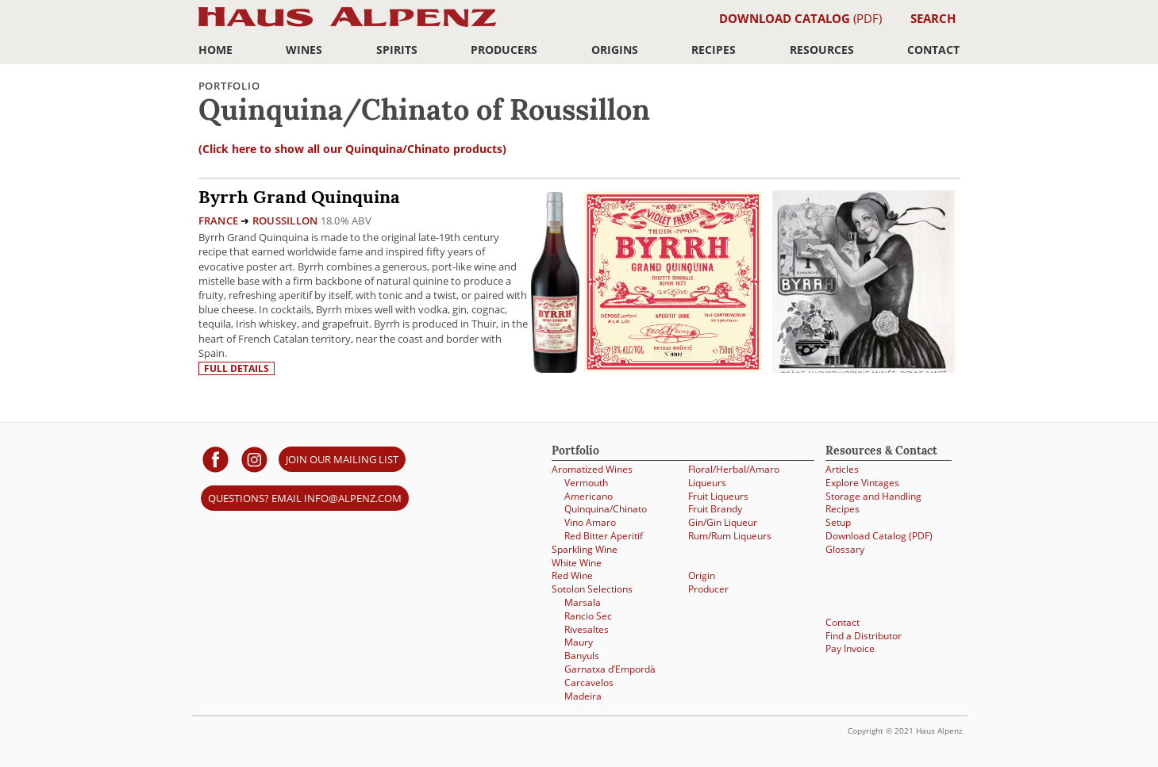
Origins (614, 49)
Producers (504, 49)
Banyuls (581, 655)
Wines (304, 49)
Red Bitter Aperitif (603, 536)
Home (215, 49)
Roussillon (285, 220)
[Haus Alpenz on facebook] (215, 459)
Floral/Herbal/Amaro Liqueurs (733, 475)
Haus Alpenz (347, 25)
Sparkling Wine (584, 549)
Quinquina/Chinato (605, 509)
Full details (236, 368)
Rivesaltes (586, 629)
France (218, 220)
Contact (933, 49)
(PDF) (800, 18)
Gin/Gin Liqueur (722, 522)
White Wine (577, 562)
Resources (822, 49)
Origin (701, 575)
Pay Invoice (850, 648)
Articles (842, 469)
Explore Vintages (862, 482)
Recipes (713, 49)
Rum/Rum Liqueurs (729, 536)
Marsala (582, 602)
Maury (578, 642)
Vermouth (586, 482)
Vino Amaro (590, 522)
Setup (838, 522)
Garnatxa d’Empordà (610, 669)
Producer (708, 589)
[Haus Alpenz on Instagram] (254, 459)
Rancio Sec (588, 616)
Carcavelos (589, 682)
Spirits (396, 49)
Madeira (583, 696)
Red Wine (572, 575)
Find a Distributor (863, 635)
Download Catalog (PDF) (879, 536)
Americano (588, 496)
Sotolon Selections (592, 589)
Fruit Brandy (715, 509)
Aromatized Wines (592, 469)
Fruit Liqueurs (718, 496)
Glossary (844, 549)
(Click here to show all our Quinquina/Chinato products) (352, 148)
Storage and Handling (873, 496)
